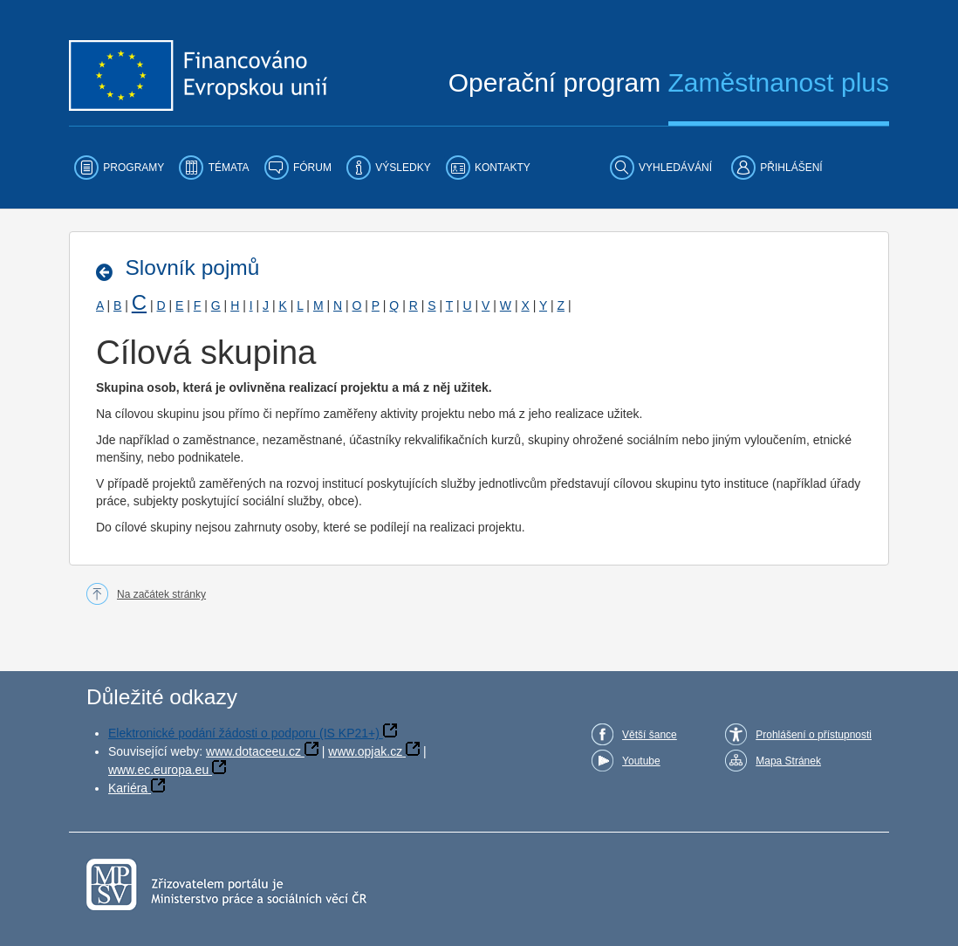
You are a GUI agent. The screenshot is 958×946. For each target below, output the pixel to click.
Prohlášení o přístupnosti (814, 735)
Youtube (641, 761)
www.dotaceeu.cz (253, 751)
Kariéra (127, 788)
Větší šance (649, 735)
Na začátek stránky (161, 594)
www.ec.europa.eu (158, 770)
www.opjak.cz (365, 751)
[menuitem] (119, 167)
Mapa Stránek (788, 761)
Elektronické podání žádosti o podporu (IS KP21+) (244, 733)
